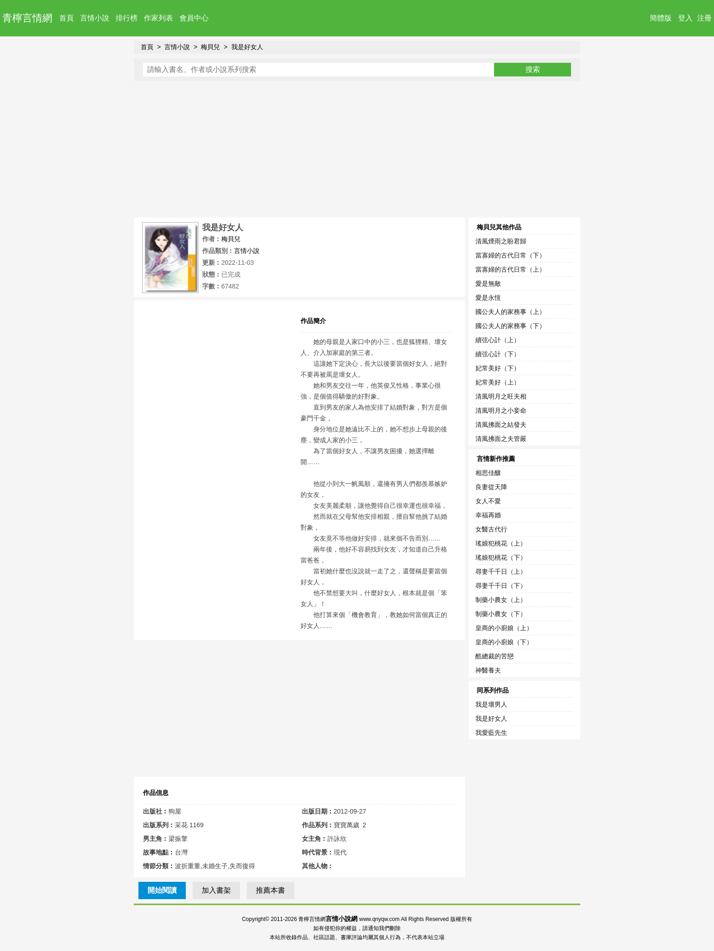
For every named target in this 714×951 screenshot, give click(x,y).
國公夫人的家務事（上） (510, 311)
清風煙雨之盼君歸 (500, 241)
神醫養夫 (488, 670)
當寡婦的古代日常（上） (510, 269)
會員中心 (194, 18)
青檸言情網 (27, 18)
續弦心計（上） (497, 340)
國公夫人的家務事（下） (510, 325)
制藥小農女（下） (500, 613)
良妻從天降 (491, 487)
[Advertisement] (357, 149)
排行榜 (127, 18)
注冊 (704, 18)
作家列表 (158, 18)
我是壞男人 (491, 704)
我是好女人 (247, 47)
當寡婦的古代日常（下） (510, 255)
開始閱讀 (162, 890)
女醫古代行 (491, 529)
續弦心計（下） (497, 354)
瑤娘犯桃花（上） (500, 543)
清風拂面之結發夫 (500, 424)
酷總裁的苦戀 (494, 656)
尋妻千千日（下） (500, 585)
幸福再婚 (488, 515)
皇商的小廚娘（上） (504, 628)
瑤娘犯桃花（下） (500, 557)
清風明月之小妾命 (500, 410)
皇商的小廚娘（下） (504, 642)
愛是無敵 (488, 283)
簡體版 (661, 18)
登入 (685, 18)
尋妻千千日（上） (500, 571)
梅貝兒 (210, 47)
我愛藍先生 (491, 732)
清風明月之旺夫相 (500, 396)
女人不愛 (488, 501)
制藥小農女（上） (500, 599)
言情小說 (94, 18)
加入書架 (216, 890)
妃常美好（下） (497, 368)
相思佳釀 (488, 472)
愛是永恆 (488, 297)
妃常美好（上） (497, 382)
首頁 (66, 18)
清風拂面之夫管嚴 (500, 438)
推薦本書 (270, 890)
